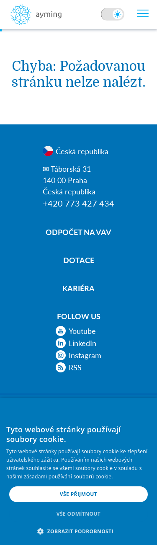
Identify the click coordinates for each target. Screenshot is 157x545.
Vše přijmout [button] (78, 494)
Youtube (76, 331)
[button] (78, 531)
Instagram (78, 355)
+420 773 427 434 (78, 203)
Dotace (78, 260)
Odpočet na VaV (78, 232)
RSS (69, 367)
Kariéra (78, 288)
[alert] (78, 471)
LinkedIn (76, 343)
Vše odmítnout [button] (78, 513)
